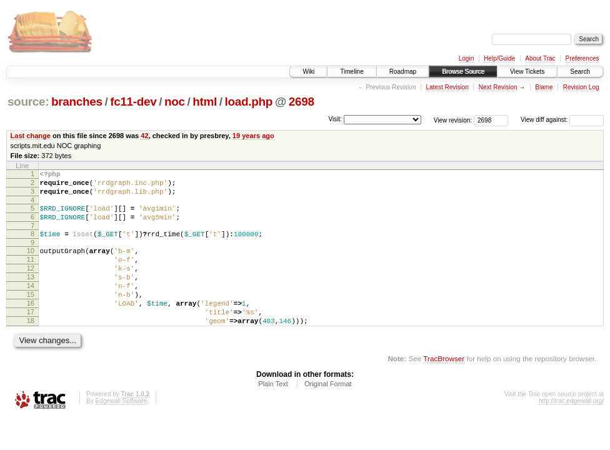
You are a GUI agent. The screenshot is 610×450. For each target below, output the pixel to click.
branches (76, 101)
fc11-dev (133, 101)
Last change (31, 135)
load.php (248, 101)
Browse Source (463, 71)
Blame (543, 87)
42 (144, 135)
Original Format (328, 412)
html (204, 101)
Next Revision (498, 87)
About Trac (540, 58)
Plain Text (273, 412)
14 (30, 304)
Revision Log (581, 87)
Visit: (335, 119)
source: (28, 101)
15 (30, 315)
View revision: (453, 119)
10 (30, 262)
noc (174, 101)
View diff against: (562, 119)
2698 (301, 101)
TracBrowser (443, 386)
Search (580, 71)
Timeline (351, 71)
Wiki (308, 71)
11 (30, 272)
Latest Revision (447, 87)
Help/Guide (499, 58)
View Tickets (527, 71)
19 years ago (253, 135)
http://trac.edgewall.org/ (571, 429)
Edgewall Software (121, 429)
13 (30, 294)
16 (30, 325)
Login (466, 58)
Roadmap (402, 71)
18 (30, 347)
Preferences (582, 58)
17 (30, 336)
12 (30, 283)
